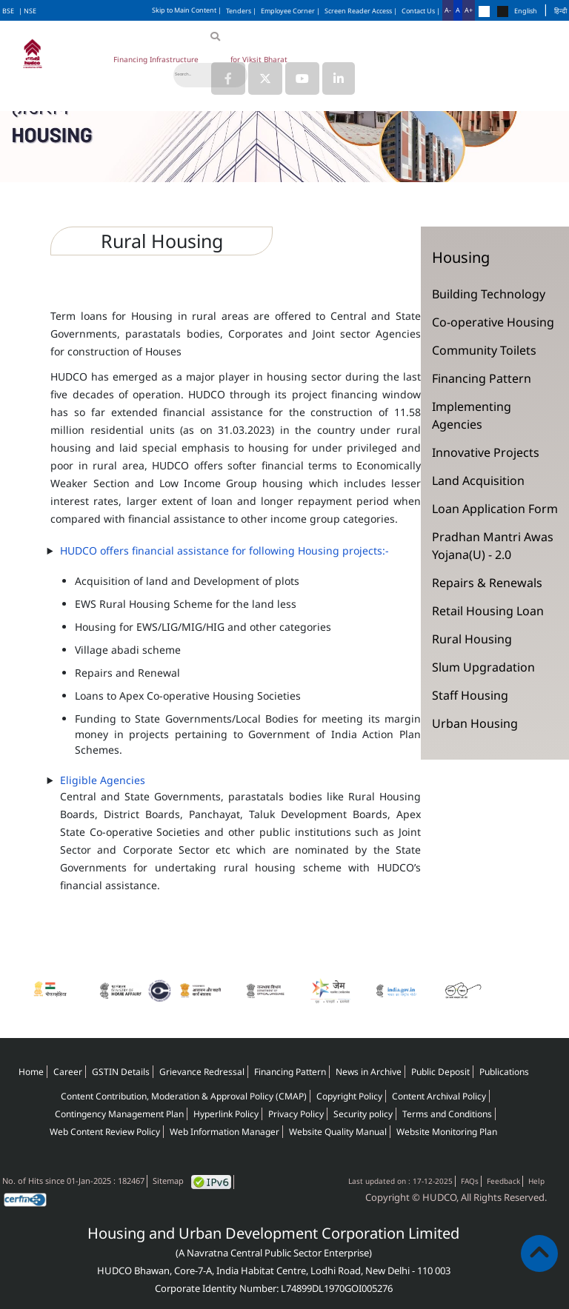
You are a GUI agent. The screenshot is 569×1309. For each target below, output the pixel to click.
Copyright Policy (349, 1096)
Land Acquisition (478, 480)
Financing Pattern (481, 378)
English (525, 11)
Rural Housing (472, 639)
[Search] (210, 75)
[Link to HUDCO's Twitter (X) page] (266, 78)
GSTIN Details (121, 1071)
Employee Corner (290, 11)
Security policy (363, 1114)
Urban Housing (475, 723)
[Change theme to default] (484, 11)
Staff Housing (470, 695)
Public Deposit (440, 1071)
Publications (504, 1071)
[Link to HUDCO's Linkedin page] (338, 78)
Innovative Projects (485, 452)
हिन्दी (560, 11)
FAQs (470, 1181)
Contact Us (421, 11)
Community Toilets (484, 350)
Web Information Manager (224, 1131)
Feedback (503, 1181)
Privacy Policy (296, 1114)
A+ (469, 10)
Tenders (241, 11)
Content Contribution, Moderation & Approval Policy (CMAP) (184, 1096)
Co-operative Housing (493, 322)
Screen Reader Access (361, 11)
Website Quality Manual (338, 1131)
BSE (8, 11)
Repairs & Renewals (487, 583)
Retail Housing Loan (488, 611)
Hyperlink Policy (226, 1114)
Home (31, 1071)
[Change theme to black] (502, 11)
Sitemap (168, 1180)
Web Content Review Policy (105, 1131)
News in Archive (369, 1071)
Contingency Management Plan (119, 1114)
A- (448, 10)
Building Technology (488, 294)
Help (536, 1181)
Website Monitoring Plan (446, 1131)
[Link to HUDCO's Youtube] (302, 78)
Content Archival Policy (439, 1096)
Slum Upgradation (483, 667)
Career (67, 1071)
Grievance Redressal (201, 1071)
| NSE (27, 11)
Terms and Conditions (447, 1114)
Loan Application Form (495, 508)
